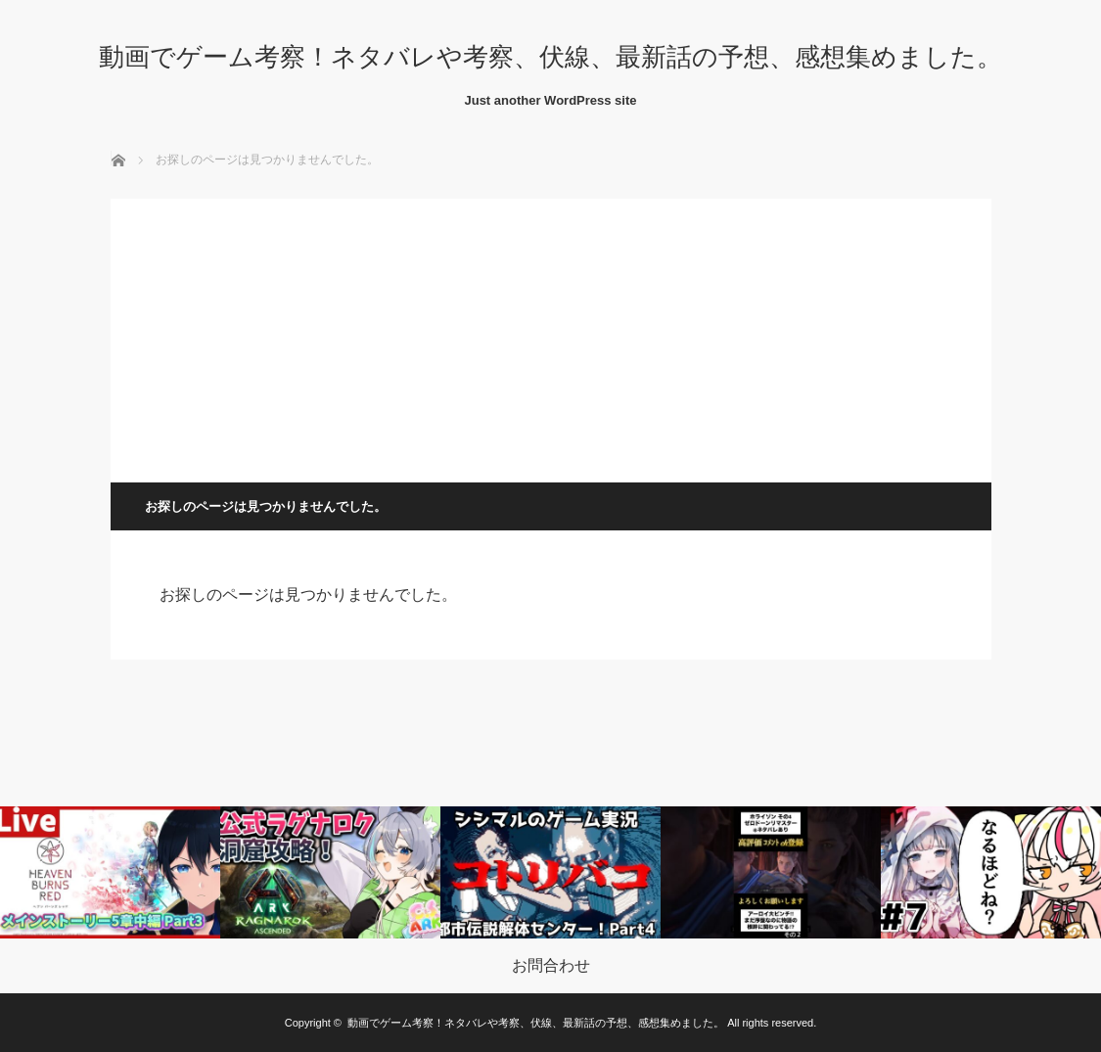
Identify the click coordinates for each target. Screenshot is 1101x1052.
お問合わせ (551, 966)
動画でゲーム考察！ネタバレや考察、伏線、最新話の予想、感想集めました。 (550, 56)
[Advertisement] (551, 336)
